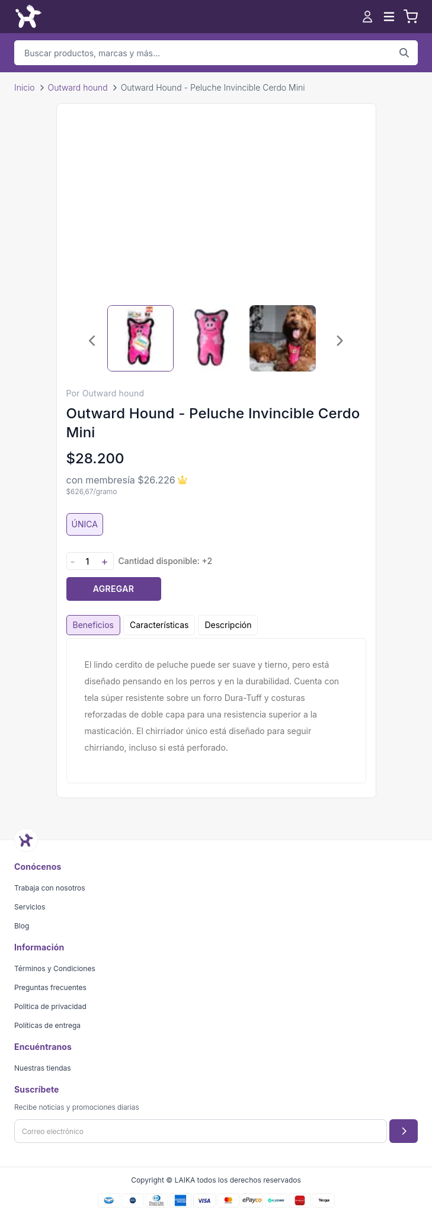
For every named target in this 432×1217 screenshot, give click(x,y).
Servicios (29, 906)
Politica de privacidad (50, 1006)
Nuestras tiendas (42, 1068)
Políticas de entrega (47, 1025)
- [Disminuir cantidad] (72, 561)
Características (159, 625)
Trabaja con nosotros (49, 887)
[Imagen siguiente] (339, 340)
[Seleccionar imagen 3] (282, 338)
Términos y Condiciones (54, 968)
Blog (21, 925)
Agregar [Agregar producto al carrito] (113, 589)
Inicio (24, 87)
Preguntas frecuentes (50, 987)
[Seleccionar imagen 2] (211, 338)
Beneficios (93, 625)
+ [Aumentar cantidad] (104, 561)
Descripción (227, 625)
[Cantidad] (88, 561)
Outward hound (78, 87)
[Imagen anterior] (93, 340)
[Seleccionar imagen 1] (140, 338)
